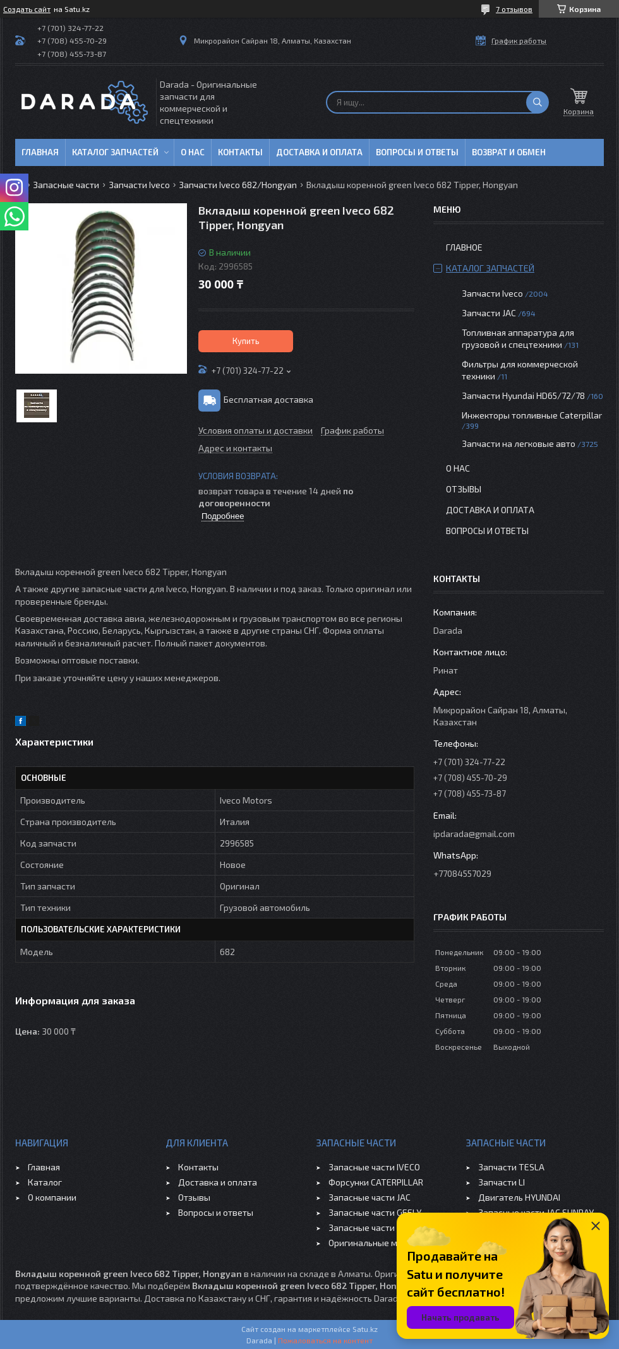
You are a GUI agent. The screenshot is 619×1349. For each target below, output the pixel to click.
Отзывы (463, 489)
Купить (246, 341)
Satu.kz (365, 1328)
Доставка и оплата (319, 152)
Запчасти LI (501, 1182)
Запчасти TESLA (511, 1167)
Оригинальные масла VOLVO (386, 1242)
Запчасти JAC (489, 312)
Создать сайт (27, 8)
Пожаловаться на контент (325, 1340)
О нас (193, 152)
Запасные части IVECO (374, 1167)
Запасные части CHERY (375, 1227)
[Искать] (537, 102)
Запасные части (66, 184)
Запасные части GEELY (374, 1212)
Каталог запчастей (115, 152)
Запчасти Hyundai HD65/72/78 (523, 395)
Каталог (45, 1182)
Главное (464, 247)
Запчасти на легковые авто (518, 443)
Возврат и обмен (509, 152)
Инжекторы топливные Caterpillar (532, 415)
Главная (40, 152)
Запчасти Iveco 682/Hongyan (238, 184)
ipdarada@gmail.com (474, 833)
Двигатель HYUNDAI (519, 1197)
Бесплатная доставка (268, 399)
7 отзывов (514, 8)
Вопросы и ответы (417, 152)
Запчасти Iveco (139, 184)
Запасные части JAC (369, 1197)
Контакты (240, 152)
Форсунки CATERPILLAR (375, 1182)
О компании (52, 1197)
